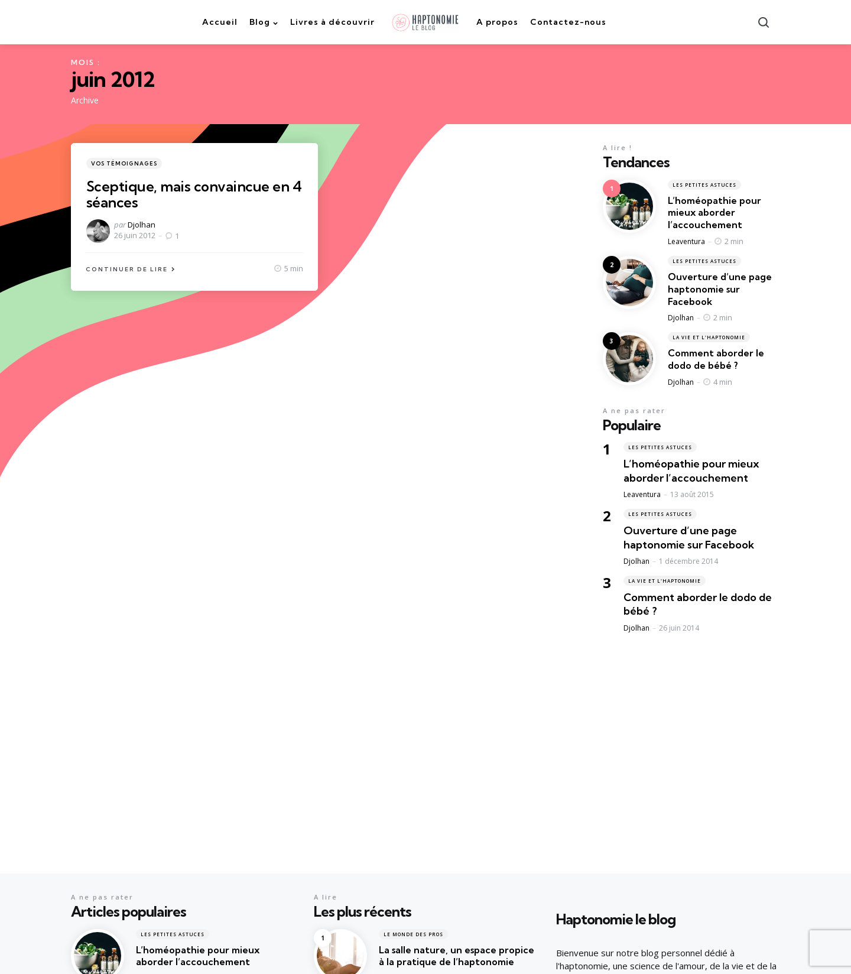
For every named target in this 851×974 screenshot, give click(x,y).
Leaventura (686, 241)
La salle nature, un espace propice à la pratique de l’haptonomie (456, 956)
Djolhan (141, 224)
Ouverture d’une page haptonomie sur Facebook (720, 289)
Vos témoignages (124, 163)
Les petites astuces (704, 184)
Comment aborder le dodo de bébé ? (716, 359)
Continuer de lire (127, 269)
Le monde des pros (413, 934)
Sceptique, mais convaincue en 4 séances (194, 193)
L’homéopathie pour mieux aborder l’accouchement (714, 212)
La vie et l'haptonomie (709, 337)
